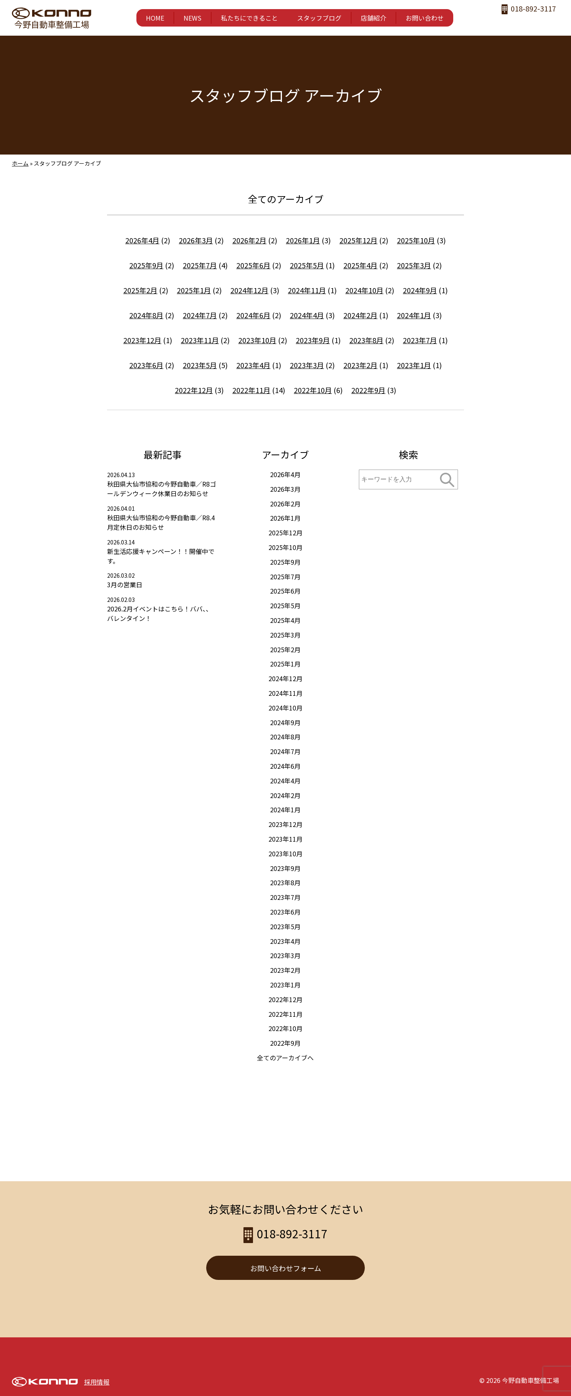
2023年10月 (257, 340)
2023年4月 (253, 365)
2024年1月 (414, 315)
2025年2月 (140, 290)
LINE (552, 22)
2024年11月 (307, 290)
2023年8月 (366, 340)
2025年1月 (194, 290)
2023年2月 (360, 365)
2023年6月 (146, 365)
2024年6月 (253, 315)
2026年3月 (196, 240)
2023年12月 (142, 340)
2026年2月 (249, 240)
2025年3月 (414, 265)
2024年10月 (364, 290)
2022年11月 (251, 390)
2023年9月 (313, 340)
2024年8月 (146, 315)
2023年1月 (414, 365)
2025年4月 (360, 265)
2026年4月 (142, 240)
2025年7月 (200, 265)
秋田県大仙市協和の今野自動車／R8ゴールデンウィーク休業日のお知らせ (161, 488)
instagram (520, 22)
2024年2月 (360, 315)
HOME (155, 18)
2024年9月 (420, 290)
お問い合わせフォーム (285, 1268)
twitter (536, 22)
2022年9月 (368, 390)
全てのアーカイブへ (285, 1057)
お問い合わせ (425, 18)
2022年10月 (313, 390)
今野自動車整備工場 (51, 24)
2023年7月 (420, 340)
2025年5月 (307, 265)
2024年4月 (307, 315)
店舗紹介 (373, 18)
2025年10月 (416, 240)
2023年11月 (200, 340)
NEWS (192, 18)
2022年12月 (194, 390)
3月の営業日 (124, 584)
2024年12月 (249, 290)
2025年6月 (253, 265)
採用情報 (96, 1381)
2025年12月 (358, 240)
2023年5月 (200, 365)
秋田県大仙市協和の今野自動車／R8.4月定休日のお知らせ (161, 522)
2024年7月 (200, 315)
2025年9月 (146, 265)
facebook (505, 22)
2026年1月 (303, 240)
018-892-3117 (533, 8)
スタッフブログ (319, 18)
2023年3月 (307, 365)
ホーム (20, 163)
